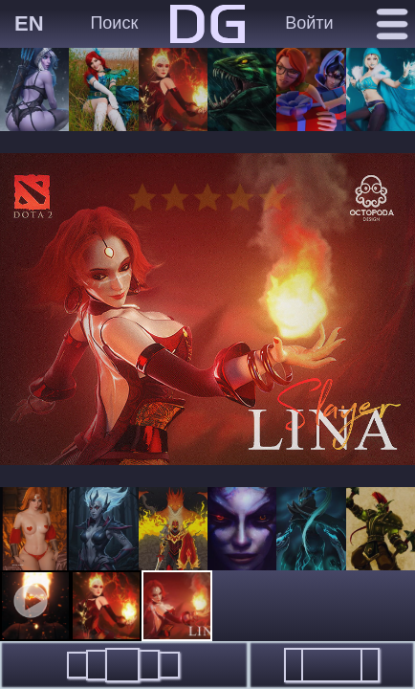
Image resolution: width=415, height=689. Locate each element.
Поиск (114, 23)
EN (29, 23)
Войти (309, 23)
